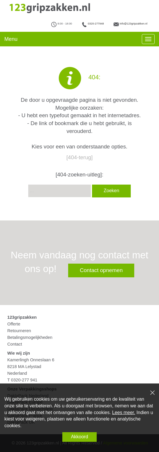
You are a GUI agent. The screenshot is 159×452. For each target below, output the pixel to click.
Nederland (17, 373)
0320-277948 (96, 23)
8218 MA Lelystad (24, 366)
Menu (10, 39)
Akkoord (79, 436)
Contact (14, 344)
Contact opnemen (101, 270)
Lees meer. (123, 412)
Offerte (13, 324)
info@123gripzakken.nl (133, 23)
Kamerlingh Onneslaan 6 (30, 360)
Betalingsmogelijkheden (29, 337)
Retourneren (19, 330)
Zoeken (111, 190)
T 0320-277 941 (22, 380)
